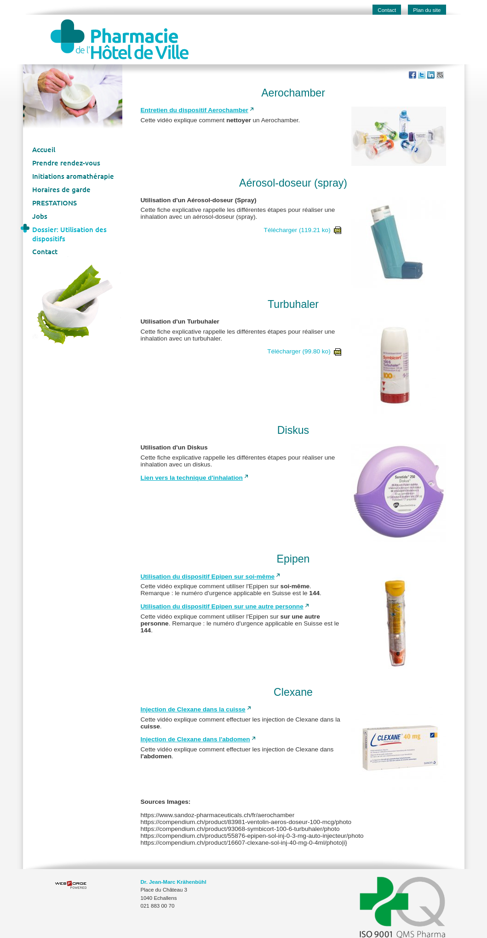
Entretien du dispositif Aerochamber (194, 110)
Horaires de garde (61, 189)
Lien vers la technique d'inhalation (192, 477)
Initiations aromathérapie (73, 176)
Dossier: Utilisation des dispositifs (69, 234)
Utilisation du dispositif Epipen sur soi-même (208, 576)
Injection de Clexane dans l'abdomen (195, 739)
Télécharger (302, 230)
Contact (387, 10)
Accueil (43, 149)
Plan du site (427, 10)
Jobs (39, 216)
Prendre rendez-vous (66, 162)
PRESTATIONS (54, 202)
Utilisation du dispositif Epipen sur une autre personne (222, 606)
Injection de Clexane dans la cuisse (193, 709)
